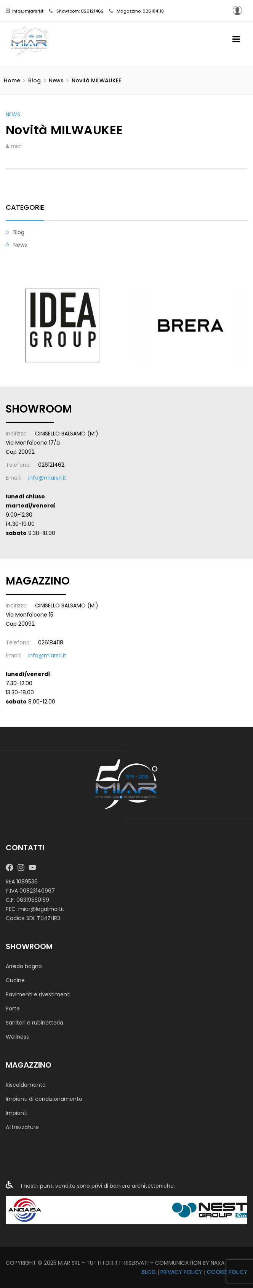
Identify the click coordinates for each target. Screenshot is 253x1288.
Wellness (17, 1037)
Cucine (15, 980)
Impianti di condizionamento (44, 1099)
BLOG (149, 1272)
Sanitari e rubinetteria (34, 1022)
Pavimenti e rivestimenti (38, 994)
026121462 (51, 465)
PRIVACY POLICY (181, 1272)
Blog (34, 80)
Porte (13, 1008)
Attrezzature (22, 1127)
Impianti (16, 1113)
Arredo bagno (24, 966)
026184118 (50, 642)
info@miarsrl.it (24, 11)
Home (12, 80)
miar (16, 146)
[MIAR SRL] (126, 784)
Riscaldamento (26, 1085)
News (56, 80)
